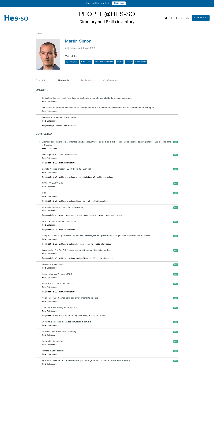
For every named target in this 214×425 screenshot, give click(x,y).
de (187, 18)
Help (169, 18)
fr (177, 18)
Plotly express (141, 62)
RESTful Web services (104, 62)
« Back (39, 34)
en (182, 18)
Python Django (72, 62)
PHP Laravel (86, 62)
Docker (120, 62)
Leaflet (129, 62)
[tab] (45, 81)
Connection (200, 18)
